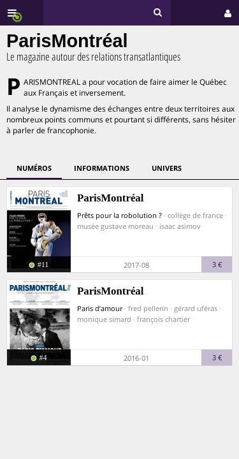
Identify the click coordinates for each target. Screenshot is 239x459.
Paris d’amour (99, 308)
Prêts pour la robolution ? (119, 215)
